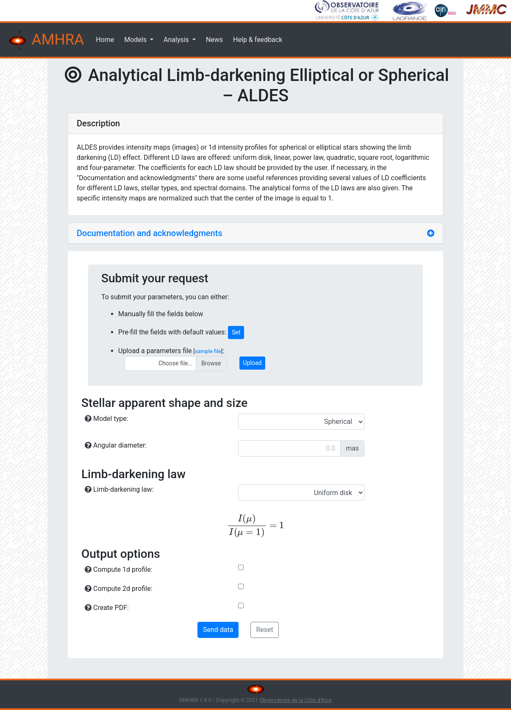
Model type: (106, 419)
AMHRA (45, 40)
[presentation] (255, 525)
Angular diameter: (116, 445)
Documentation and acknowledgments (149, 233)
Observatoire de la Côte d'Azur (296, 700)
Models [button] (136, 40)
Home (105, 40)
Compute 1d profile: (119, 569)
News (214, 40)
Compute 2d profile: (119, 589)
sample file (208, 351)
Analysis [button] (177, 40)
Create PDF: (107, 608)
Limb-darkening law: (119, 489)
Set (236, 332)
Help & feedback (257, 40)
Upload (252, 362)
